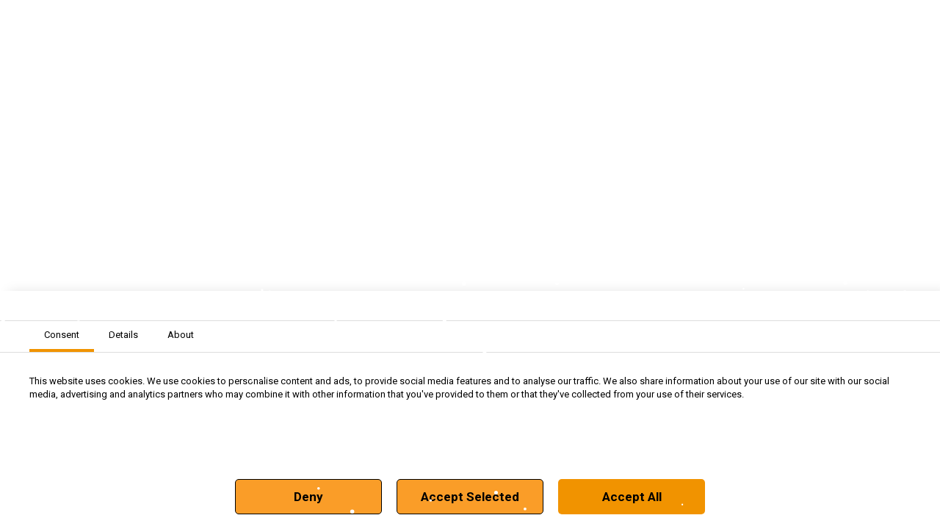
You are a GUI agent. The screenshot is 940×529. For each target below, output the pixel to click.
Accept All (632, 496)
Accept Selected (470, 496)
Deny (308, 496)
